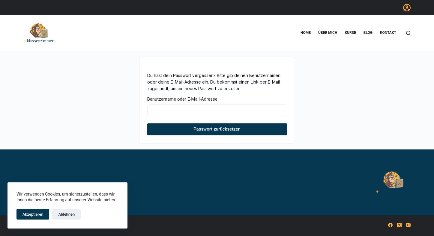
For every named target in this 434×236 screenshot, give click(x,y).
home (306, 33)
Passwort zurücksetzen (217, 129)
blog (368, 33)
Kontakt (388, 33)
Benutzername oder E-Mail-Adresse (182, 99)
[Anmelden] (407, 7)
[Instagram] (408, 225)
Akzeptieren (32, 214)
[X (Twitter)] (399, 225)
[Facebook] (390, 225)
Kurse (350, 33)
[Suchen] (408, 33)
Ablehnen (66, 214)
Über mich (327, 33)
